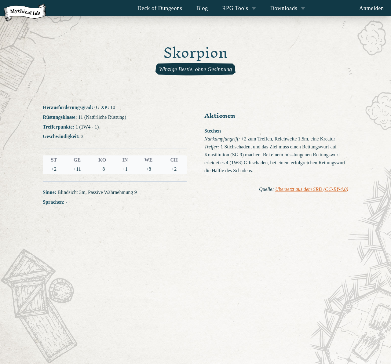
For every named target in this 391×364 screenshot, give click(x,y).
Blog (202, 8)
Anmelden (371, 8)
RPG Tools (239, 8)
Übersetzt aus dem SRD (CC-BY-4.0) (311, 189)
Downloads (287, 8)
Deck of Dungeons (159, 8)
